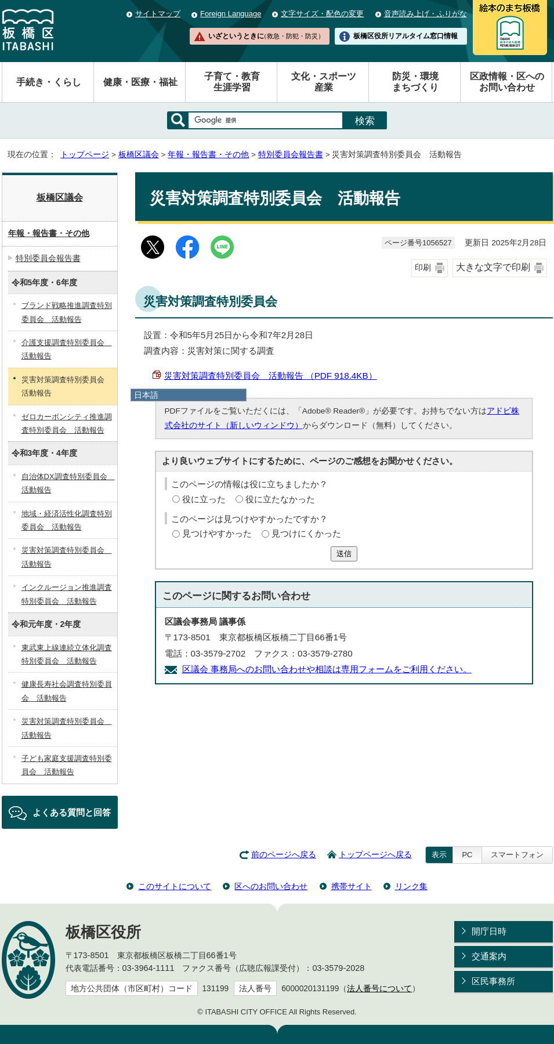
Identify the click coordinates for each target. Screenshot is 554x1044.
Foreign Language (230, 13)
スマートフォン (517, 854)
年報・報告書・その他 (208, 154)
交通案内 (489, 956)
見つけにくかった (306, 533)
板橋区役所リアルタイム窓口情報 (405, 36)
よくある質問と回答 (71, 812)
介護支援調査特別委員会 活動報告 (66, 349)
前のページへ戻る (283, 854)
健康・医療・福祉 (140, 82)
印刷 (423, 267)
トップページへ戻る (375, 854)
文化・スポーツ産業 (323, 81)
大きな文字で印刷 (493, 267)
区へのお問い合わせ (270, 886)
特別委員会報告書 (290, 154)
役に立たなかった (280, 499)
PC (467, 854)
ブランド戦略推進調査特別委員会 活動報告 (66, 312)
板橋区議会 (138, 154)
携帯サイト (351, 886)
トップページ (84, 154)
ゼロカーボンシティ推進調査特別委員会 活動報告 (66, 423)
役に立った (204, 499)
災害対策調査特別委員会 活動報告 (66, 557)
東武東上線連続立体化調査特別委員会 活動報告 (66, 654)
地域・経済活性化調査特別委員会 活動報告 (66, 520)
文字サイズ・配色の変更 (322, 13)
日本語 (146, 395)
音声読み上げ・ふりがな (425, 13)
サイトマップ (157, 13)
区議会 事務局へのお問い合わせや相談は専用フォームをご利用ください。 (327, 669)
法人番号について (379, 988)
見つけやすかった (217, 533)
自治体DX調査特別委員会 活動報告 (68, 483)
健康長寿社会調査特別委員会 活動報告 (66, 691)
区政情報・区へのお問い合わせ (507, 81)
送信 (344, 553)
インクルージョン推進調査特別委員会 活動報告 (66, 594)
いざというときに (266, 36)
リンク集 (411, 886)
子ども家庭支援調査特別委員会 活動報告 (66, 765)
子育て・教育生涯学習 (232, 81)
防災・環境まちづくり (415, 81)
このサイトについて (174, 886)
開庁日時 (489, 931)
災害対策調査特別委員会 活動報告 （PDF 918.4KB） (270, 375)
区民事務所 (493, 981)
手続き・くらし (48, 82)
